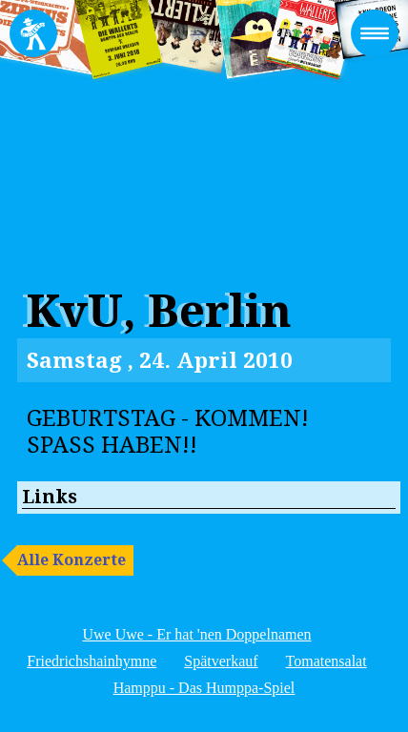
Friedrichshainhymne (91, 661)
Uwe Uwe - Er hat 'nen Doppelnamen (196, 634)
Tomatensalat (326, 661)
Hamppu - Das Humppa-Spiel (204, 688)
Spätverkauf (220, 661)
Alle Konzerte (71, 560)
